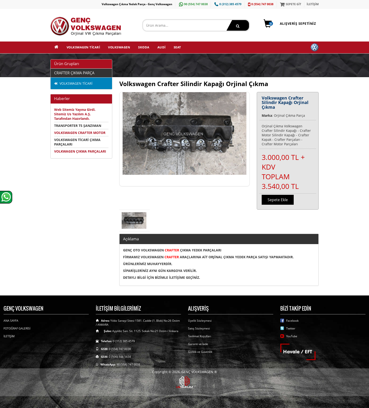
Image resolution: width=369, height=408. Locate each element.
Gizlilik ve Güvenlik (200, 352)
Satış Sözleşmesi (199, 328)
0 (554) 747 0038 (260, 4)
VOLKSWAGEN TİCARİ (83, 47)
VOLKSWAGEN (119, 47)
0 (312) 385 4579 (227, 4)
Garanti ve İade (198, 344)
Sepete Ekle (278, 199)
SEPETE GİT (290, 4)
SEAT (177, 47)
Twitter (290, 328)
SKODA (143, 47)
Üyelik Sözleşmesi (200, 321)
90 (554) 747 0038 (193, 4)
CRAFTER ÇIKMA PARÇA (74, 72)
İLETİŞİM (313, 4)
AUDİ (161, 47)
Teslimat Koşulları (199, 336)
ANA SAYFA (11, 321)
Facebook (292, 321)
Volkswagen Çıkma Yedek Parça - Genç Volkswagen (137, 4)
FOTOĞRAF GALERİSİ (17, 328)
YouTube (291, 336)
